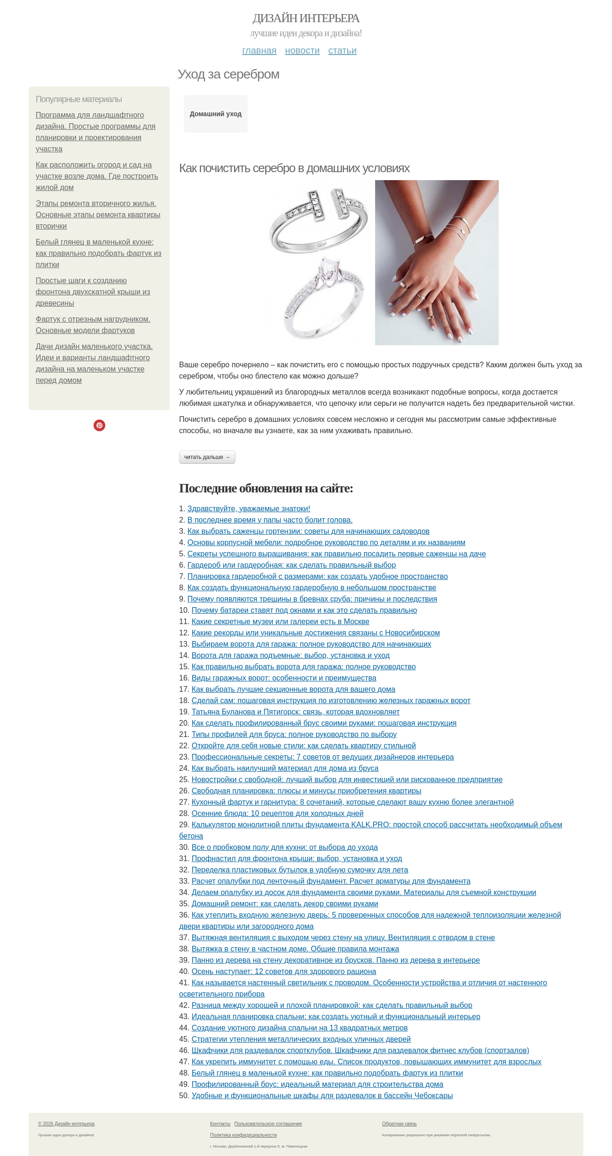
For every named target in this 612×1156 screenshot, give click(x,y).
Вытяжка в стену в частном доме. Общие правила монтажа (296, 949)
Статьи (342, 50)
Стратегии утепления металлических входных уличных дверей (301, 1039)
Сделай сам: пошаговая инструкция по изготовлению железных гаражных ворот (331, 701)
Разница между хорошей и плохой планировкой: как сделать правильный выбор (332, 1005)
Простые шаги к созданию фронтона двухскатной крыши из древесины (93, 292)
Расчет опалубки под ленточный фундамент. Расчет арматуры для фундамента (331, 881)
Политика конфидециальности (243, 1135)
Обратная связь (399, 1123)
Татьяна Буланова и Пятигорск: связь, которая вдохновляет (296, 712)
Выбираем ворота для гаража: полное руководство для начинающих (312, 644)
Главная (259, 50)
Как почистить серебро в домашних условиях (294, 168)
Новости (302, 50)
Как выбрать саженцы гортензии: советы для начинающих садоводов (309, 531)
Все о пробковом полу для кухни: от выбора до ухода (285, 847)
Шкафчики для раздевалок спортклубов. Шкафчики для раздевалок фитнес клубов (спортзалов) (360, 1050)
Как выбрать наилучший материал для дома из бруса (285, 768)
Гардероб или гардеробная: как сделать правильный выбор (292, 565)
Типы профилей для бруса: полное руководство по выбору (294, 734)
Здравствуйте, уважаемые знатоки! (249, 509)
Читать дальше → (207, 457)
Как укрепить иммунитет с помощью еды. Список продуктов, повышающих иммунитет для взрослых (366, 1062)
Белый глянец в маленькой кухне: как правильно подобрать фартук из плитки (98, 253)
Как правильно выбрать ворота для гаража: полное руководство (304, 667)
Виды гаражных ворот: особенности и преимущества (284, 678)
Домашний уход (216, 114)
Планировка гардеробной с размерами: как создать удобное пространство (318, 576)
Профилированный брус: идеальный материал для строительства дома (318, 1084)
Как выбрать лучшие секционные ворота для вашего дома (293, 689)
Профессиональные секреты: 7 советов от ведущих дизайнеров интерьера (323, 757)
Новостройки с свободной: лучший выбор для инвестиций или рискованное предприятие (347, 780)
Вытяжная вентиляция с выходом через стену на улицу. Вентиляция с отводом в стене (343, 938)
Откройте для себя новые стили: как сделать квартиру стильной (304, 746)
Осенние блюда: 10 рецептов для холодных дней (278, 813)
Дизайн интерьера (305, 18)
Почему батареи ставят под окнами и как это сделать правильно (304, 610)
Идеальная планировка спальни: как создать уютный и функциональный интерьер (336, 1017)
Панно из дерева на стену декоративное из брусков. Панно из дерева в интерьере (336, 960)
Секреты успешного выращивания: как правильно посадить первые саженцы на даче (337, 554)
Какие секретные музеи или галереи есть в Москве (280, 622)
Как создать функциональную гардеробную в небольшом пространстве (312, 588)
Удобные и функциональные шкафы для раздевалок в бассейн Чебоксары (322, 1096)
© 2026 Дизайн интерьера (66, 1123)
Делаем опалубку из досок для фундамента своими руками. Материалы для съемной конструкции (364, 892)
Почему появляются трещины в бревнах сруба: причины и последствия (312, 599)
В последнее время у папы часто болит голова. (270, 520)
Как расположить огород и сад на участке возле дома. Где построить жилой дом (97, 176)
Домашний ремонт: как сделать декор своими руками (285, 904)
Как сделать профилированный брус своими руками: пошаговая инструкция (324, 723)
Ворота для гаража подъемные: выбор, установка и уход (291, 655)
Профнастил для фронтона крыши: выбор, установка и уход (297, 859)
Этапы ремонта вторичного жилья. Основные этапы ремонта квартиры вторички (98, 214)
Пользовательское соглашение (268, 1123)
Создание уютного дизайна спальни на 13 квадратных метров (300, 1028)
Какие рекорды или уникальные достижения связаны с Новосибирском (316, 633)
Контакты (220, 1123)
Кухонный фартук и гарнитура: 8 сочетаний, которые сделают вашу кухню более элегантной (353, 802)
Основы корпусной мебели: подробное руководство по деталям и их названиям (327, 542)
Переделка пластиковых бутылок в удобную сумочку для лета (300, 870)
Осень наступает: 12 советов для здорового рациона (284, 971)
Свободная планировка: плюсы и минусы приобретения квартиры (307, 791)
